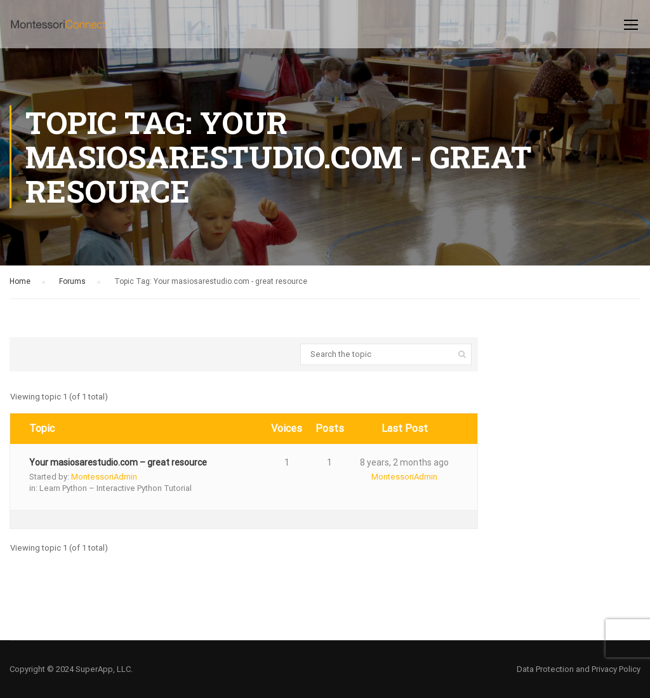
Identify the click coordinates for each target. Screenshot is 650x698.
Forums (72, 281)
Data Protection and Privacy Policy (578, 669)
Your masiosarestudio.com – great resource (118, 462)
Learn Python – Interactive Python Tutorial (115, 488)
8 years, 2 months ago (404, 462)
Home (20, 281)
